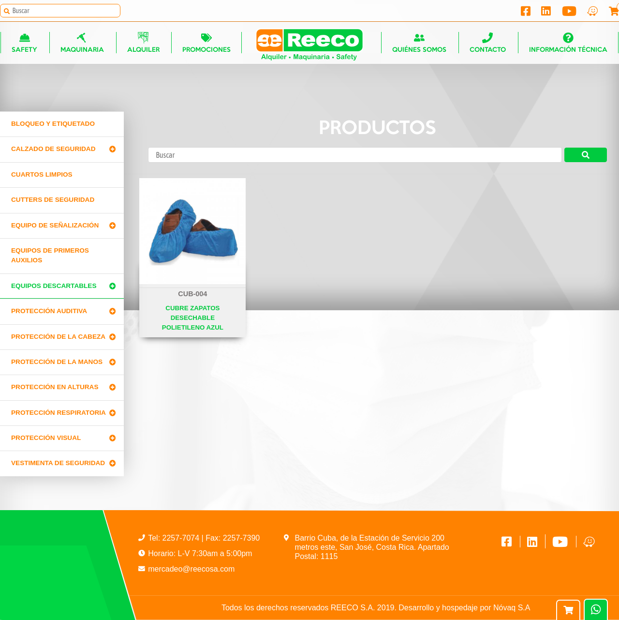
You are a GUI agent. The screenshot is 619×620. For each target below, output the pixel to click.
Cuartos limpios (42, 174)
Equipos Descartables (54, 285)
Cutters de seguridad (52, 199)
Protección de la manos (57, 361)
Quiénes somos (420, 43)
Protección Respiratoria (58, 412)
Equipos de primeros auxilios (50, 255)
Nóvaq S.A (511, 608)
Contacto (488, 43)
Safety (24, 43)
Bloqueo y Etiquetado (53, 123)
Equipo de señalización (55, 225)
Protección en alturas (55, 387)
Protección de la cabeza (58, 336)
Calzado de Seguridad (53, 148)
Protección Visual (46, 437)
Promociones (206, 43)
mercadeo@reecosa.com (191, 569)
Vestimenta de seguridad (58, 463)
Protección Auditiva (49, 311)
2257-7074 (182, 538)
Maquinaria (82, 43)
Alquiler (143, 43)
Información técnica (568, 43)
